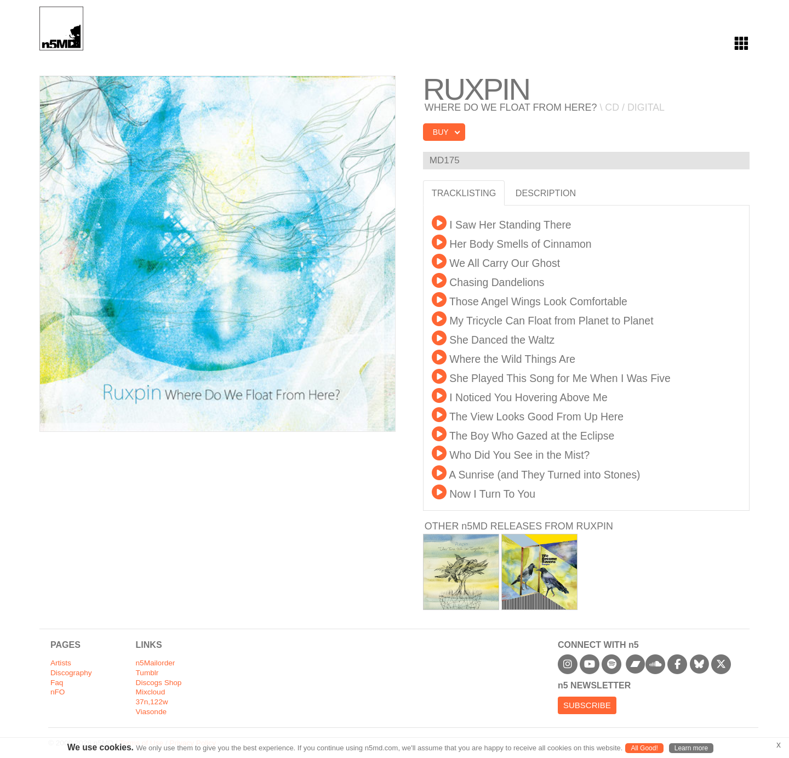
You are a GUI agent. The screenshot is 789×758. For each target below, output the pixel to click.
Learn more (691, 748)
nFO (57, 692)
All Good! (644, 748)
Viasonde (151, 712)
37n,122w (152, 702)
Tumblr (147, 673)
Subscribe (587, 705)
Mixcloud (150, 692)
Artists (60, 663)
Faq (56, 683)
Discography (71, 673)
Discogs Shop (159, 683)
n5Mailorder (155, 663)
